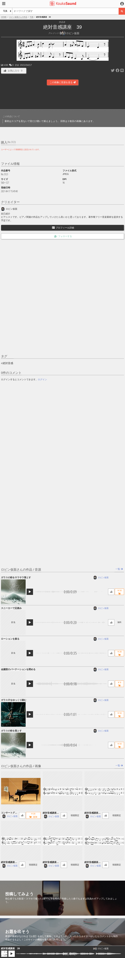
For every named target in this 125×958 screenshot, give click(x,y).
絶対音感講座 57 (51, 862)
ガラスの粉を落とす (11, 730)
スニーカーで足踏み (11, 608)
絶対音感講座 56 (93, 862)
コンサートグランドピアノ (9, 812)
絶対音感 (8, 363)
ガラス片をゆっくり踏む (13, 700)
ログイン (42, 379)
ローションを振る (10, 638)
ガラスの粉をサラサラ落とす (16, 577)
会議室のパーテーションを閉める (18, 669)
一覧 (119, 569)
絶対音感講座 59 (93, 813)
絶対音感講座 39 (10, 948)
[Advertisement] (62, 98)
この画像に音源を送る (63, 82)
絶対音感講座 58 (9, 862)
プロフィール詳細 (63, 227)
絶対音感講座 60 (51, 813)
